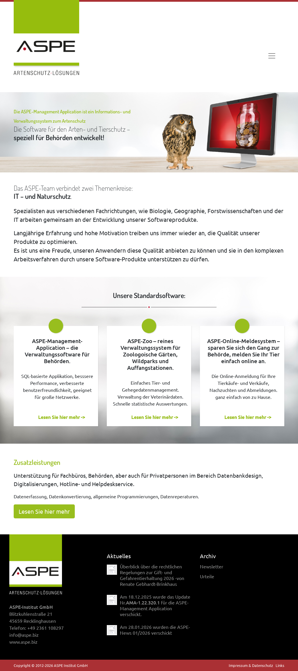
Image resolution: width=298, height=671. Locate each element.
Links (280, 665)
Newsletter (211, 566)
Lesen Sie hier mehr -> (61, 417)
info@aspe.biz (24, 635)
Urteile (207, 576)
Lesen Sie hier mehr (44, 511)
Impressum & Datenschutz (251, 665)
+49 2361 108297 (45, 628)
